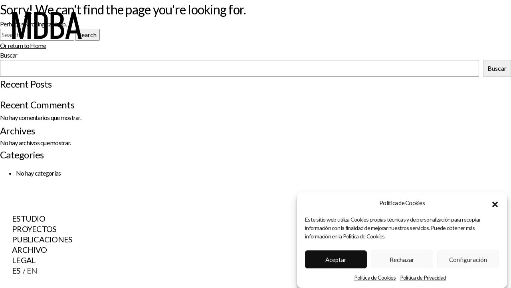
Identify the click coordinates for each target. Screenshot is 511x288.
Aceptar (336, 261)
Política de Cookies (375, 279)
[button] (495, 205)
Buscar (497, 68)
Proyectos (34, 229)
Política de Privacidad (423, 279)
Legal (24, 260)
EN (32, 270)
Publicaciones (42, 239)
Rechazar (402, 261)
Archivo (29, 249)
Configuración (468, 261)
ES (16, 270)
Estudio (28, 218)
